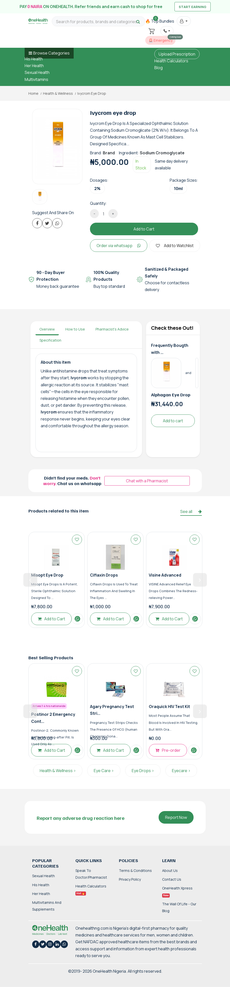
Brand (109, 153)
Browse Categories (51, 53)
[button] (184, 21)
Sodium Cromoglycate (162, 153)
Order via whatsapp (119, 245)
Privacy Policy (130, 879)
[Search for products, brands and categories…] (99, 21)
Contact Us (171, 879)
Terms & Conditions (135, 870)
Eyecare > (181, 770)
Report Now (176, 817)
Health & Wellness (58, 93)
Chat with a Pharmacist (147, 481)
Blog (158, 67)
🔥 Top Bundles (159, 21)
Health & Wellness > (58, 770)
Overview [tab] (47, 329)
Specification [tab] (50, 340)
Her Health (34, 65)
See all (191, 511)
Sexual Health (37, 72)
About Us (170, 870)
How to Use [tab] (75, 329)
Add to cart (173, 421)
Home (33, 93)
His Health (34, 59)
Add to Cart (143, 229)
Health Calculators (171, 61)
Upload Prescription (177, 54)
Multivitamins (36, 79)
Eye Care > (104, 770)
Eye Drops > (143, 770)
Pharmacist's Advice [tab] (112, 329)
